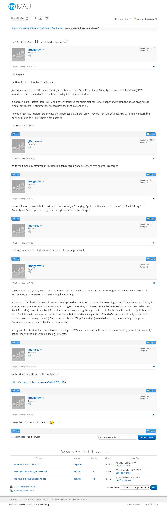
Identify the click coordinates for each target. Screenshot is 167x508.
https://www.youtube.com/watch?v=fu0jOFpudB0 (39, 382)
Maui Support (32, 28)
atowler (77, 478)
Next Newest (33, 436)
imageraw (35, 49)
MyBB (22, 504)
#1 (154, 66)
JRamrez (33, 141)
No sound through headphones (30, 478)
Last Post (119, 465)
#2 (154, 158)
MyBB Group (43, 504)
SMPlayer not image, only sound (30, 471)
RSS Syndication (80, 499)
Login (140, 18)
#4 (154, 242)
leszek (127, 465)
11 (94, 478)
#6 (154, 366)
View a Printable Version (24, 486)
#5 (154, 283)
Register (149, 18)
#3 (154, 198)
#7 (154, 414)
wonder (77, 471)
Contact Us (15, 499)
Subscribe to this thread (24, 490)
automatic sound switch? (26, 464)
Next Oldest (19, 436)
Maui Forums (18, 28)
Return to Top (43, 499)
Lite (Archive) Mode (61, 499)
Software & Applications (52, 28)
